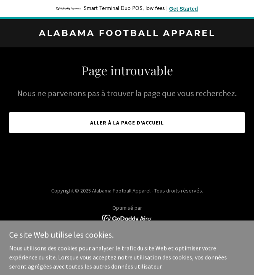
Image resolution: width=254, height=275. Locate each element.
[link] (127, 33)
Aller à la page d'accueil (127, 122)
